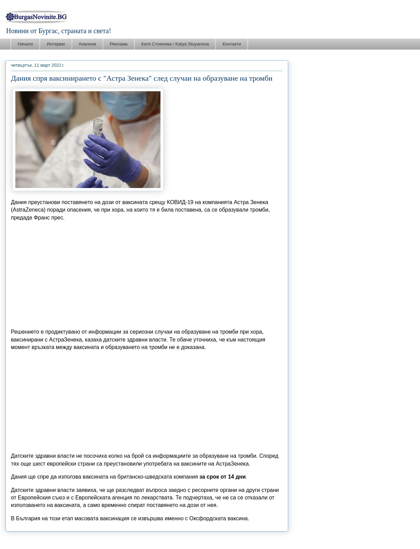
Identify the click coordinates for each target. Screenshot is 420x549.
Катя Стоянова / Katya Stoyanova (175, 43)
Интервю (56, 43)
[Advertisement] (147, 275)
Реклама (118, 43)
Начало (25, 43)
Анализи (87, 43)
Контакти (232, 43)
